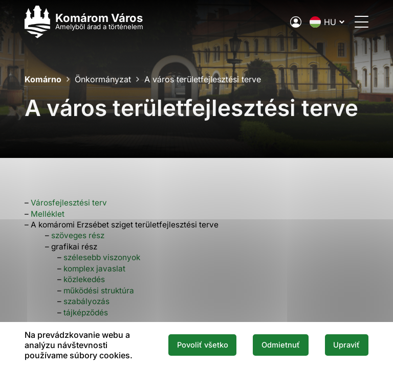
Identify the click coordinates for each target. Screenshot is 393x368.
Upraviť (346, 345)
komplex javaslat (94, 268)
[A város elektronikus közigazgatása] (295, 22)
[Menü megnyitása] (361, 22)
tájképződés (85, 312)
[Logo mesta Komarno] (84, 21)
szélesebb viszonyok (101, 257)
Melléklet (47, 214)
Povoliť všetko (202, 345)
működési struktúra (98, 290)
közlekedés (84, 279)
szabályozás (86, 301)
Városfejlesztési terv (69, 203)
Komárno (43, 79)
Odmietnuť (280, 345)
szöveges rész (77, 235)
